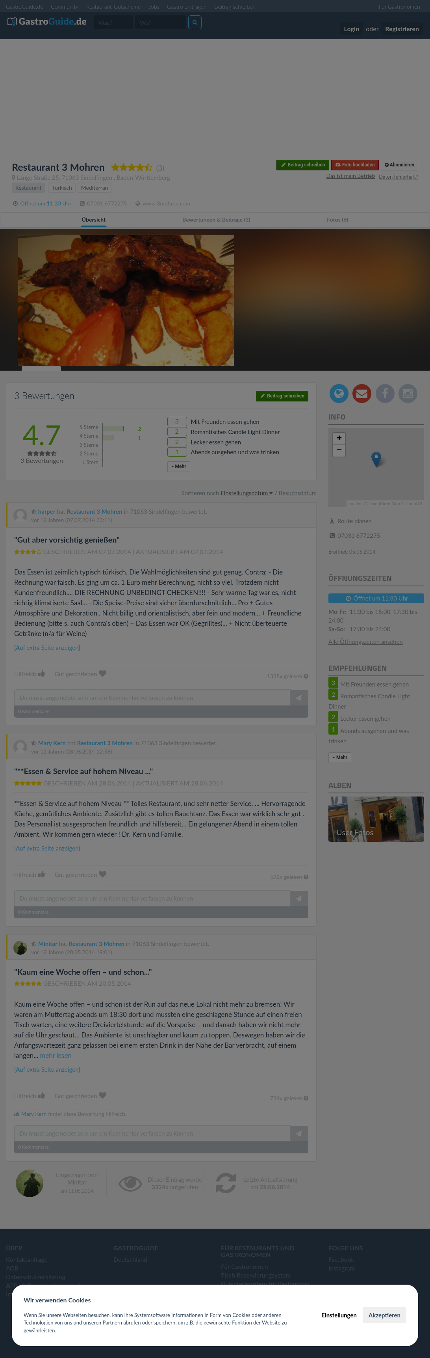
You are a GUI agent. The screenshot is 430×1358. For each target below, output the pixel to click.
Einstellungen (339, 1315)
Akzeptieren (384, 1315)
